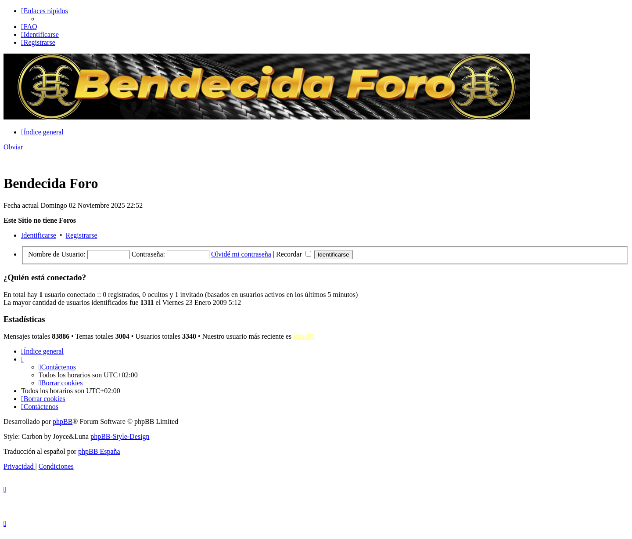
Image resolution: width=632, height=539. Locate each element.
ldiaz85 (304, 336)
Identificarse (38, 235)
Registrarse (81, 235)
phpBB (62, 421)
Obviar (13, 147)
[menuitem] (29, 26)
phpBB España (99, 451)
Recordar (293, 254)
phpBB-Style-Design (119, 436)
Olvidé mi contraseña (241, 254)
